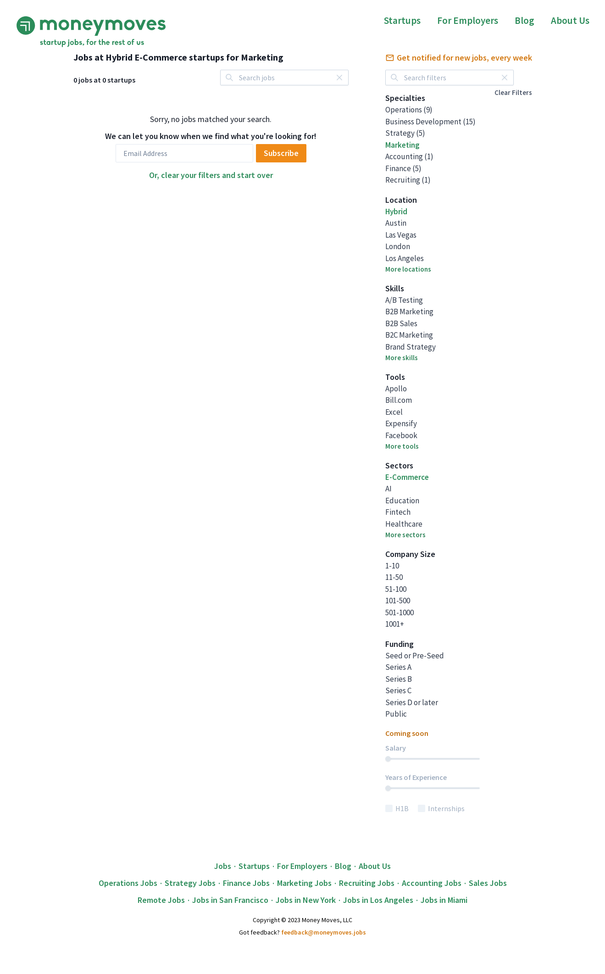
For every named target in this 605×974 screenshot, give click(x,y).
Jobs (222, 866)
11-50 (394, 577)
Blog (524, 20)
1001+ (394, 624)
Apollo (396, 389)
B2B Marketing (409, 311)
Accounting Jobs (431, 883)
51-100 (395, 589)
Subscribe (281, 153)
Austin (395, 223)
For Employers (467, 20)
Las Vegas (400, 235)
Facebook (401, 435)
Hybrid (396, 211)
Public (396, 714)
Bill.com (398, 400)
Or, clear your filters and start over (211, 175)
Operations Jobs (128, 883)
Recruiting (408, 180)
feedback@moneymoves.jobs (323, 932)
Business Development (430, 122)
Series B (398, 679)
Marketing (402, 145)
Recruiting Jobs (366, 883)
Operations (409, 110)
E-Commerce (407, 477)
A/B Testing (404, 300)
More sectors (405, 534)
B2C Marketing (409, 335)
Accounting (409, 156)
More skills (401, 357)
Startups (402, 20)
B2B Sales (401, 323)
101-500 (397, 601)
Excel (394, 412)
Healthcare (403, 524)
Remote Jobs (161, 900)
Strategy (405, 133)
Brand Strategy (410, 347)
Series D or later (411, 702)
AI (388, 489)
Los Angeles (404, 258)
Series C (398, 690)
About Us (570, 20)
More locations (408, 269)
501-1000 (399, 612)
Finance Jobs (246, 883)
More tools (402, 446)
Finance (403, 168)
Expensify (401, 423)
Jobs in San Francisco (230, 900)
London (397, 246)
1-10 (392, 566)
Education (402, 500)
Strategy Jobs (190, 883)
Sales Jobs (488, 883)
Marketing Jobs (304, 883)
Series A (398, 667)
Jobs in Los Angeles (378, 900)
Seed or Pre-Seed (414, 656)
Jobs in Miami (444, 900)
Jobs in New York (306, 900)
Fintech (398, 512)
